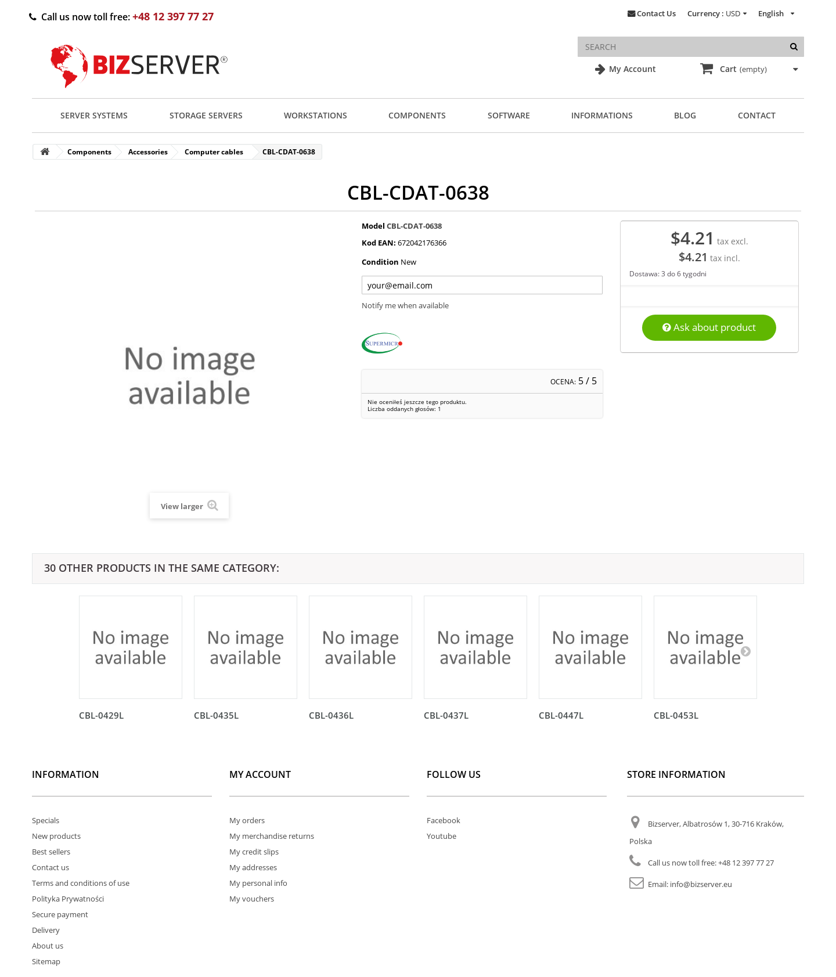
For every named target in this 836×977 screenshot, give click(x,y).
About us (47, 945)
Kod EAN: (379, 242)
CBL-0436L (331, 715)
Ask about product (709, 327)
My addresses (253, 867)
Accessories (148, 152)
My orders (247, 820)
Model (373, 226)
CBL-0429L (101, 715)
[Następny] (745, 651)
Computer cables (214, 152)
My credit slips (254, 851)
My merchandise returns (271, 836)
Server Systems (94, 115)
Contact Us (656, 13)
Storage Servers (206, 115)
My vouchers (251, 898)
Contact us (50, 867)
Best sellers (51, 851)
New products (56, 836)
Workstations (315, 115)
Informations (602, 115)
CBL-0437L (446, 715)
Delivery (46, 930)
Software (509, 115)
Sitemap (46, 961)
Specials (45, 820)
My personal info (258, 883)
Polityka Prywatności (68, 898)
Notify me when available (405, 305)
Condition (380, 262)
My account (260, 774)
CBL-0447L (561, 715)
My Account (631, 68)
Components (417, 115)
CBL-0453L (676, 715)
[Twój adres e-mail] (482, 285)
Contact (757, 115)
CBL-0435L (216, 715)
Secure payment (60, 914)
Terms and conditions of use (80, 883)
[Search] (794, 47)
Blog (685, 115)
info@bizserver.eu (701, 884)
